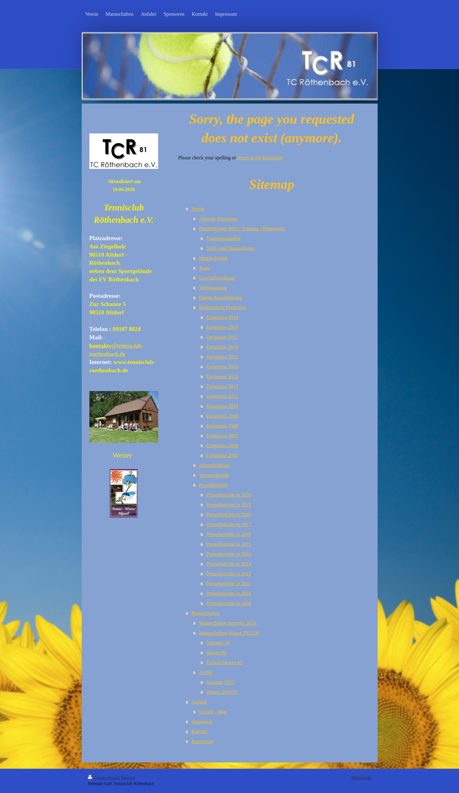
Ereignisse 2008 (222, 425)
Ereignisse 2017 (222, 337)
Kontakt (199, 731)
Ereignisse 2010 (222, 406)
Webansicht (361, 777)
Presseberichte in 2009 (228, 603)
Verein (197, 208)
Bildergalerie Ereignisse (222, 307)
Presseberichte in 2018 (228, 514)
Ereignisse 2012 (222, 386)
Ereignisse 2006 (222, 445)
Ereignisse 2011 (222, 396)
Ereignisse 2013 (222, 376)
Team (204, 268)
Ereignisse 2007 (222, 435)
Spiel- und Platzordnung (230, 248)
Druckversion (103, 777)
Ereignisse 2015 (222, 356)
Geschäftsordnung (217, 277)
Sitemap (128, 777)
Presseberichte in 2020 (228, 494)
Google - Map (213, 711)
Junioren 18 (217, 642)
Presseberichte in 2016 (228, 534)
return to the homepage (260, 157)
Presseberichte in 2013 (228, 563)
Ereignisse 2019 (222, 317)
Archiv (205, 672)
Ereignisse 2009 (222, 416)
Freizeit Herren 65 (224, 662)
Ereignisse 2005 (222, 455)
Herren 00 (216, 652)
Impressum (202, 741)
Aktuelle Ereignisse (218, 218)
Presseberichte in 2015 (228, 544)
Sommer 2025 (220, 682)
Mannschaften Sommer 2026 (227, 623)
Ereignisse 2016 (222, 346)
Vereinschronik (214, 475)
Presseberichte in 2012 (228, 573)
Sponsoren (201, 721)
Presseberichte (213, 485)
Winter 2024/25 (221, 692)
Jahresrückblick (214, 465)
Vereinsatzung (213, 287)
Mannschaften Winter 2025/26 (229, 633)
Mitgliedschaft (213, 258)
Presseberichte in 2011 (228, 583)
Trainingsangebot (223, 238)
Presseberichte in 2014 (228, 554)
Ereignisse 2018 (222, 327)
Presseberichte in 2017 (228, 524)
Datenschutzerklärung (220, 297)
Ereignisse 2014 (222, 366)
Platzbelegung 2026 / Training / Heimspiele (242, 228)
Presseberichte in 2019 (228, 504)
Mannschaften (205, 613)
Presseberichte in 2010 (228, 593)
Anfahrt (199, 702)
